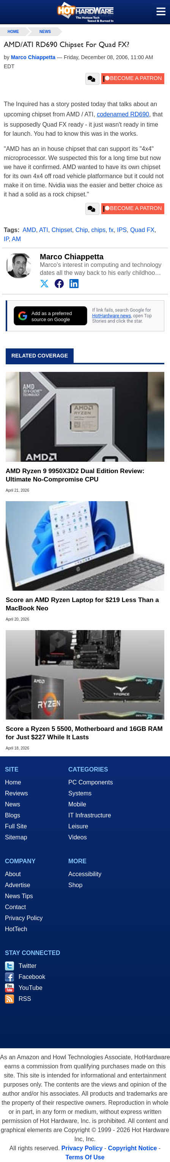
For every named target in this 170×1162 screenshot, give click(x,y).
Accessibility (84, 874)
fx (111, 230)
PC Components (90, 782)
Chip (82, 230)
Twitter (27, 966)
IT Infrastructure (89, 815)
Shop (75, 885)
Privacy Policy (24, 918)
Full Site (16, 826)
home (13, 32)
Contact (15, 907)
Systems (79, 793)
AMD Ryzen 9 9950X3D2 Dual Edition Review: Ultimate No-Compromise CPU (75, 475)
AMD (29, 230)
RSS (25, 999)
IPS (122, 230)
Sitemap (16, 837)
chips (98, 230)
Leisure (78, 826)
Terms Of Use (85, 1157)
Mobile (77, 804)
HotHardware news (111, 315)
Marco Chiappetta (72, 256)
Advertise (17, 885)
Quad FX (142, 230)
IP (6, 239)
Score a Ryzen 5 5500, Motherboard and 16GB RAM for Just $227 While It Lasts (84, 733)
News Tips (19, 896)
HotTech (16, 929)
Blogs (12, 815)
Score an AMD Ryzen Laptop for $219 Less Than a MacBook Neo (82, 604)
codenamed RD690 (123, 114)
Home (13, 782)
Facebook (32, 977)
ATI (43, 230)
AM (16, 239)
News (45, 32)
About (13, 874)
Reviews (16, 793)
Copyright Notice (132, 1148)
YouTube (30, 988)
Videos (77, 837)
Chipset (62, 230)
